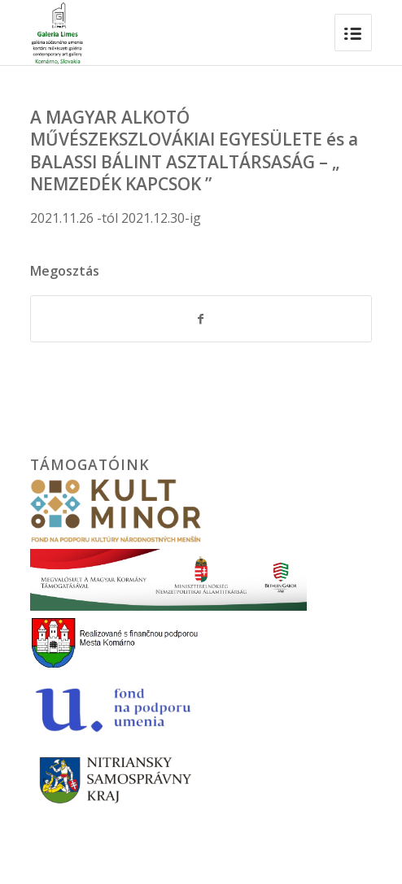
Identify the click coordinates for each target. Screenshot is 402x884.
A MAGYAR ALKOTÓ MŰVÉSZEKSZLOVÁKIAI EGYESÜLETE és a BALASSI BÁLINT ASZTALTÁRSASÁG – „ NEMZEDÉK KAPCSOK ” (194, 150)
